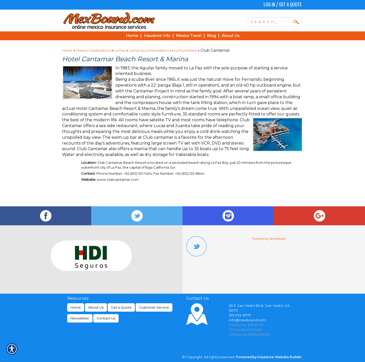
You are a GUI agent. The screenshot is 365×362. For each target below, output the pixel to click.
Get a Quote (290, 4)
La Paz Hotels (185, 50)
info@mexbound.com (247, 320)
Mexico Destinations (94, 50)
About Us (96, 307)
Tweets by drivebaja (268, 238)
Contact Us (106, 318)
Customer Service (154, 307)
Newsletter (79, 318)
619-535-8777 (240, 315)
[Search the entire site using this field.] (271, 21)
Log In (269, 4)
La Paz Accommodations (150, 50)
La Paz (120, 50)
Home (67, 50)
